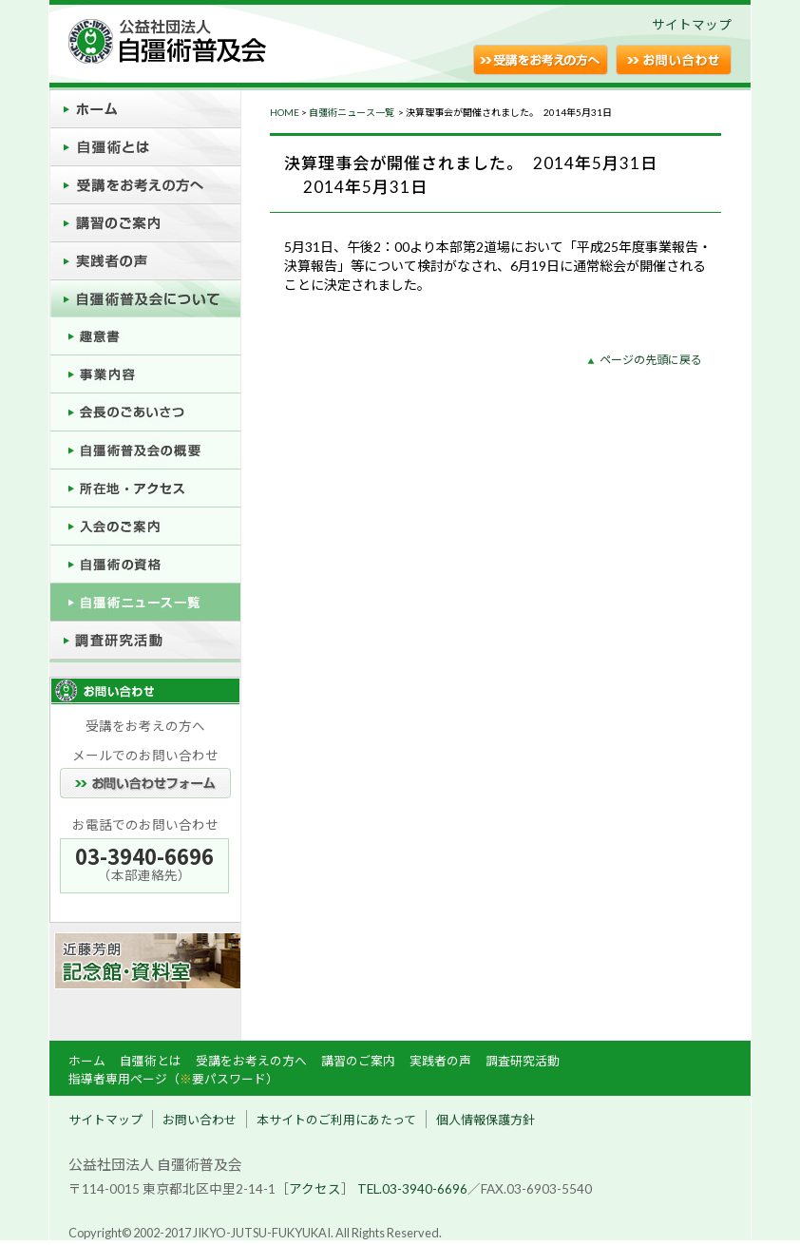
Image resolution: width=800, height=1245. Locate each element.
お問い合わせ (199, 1119)
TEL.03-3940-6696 (412, 1189)
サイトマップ (692, 24)
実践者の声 (440, 1060)
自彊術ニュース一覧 (352, 112)
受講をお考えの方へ (251, 1060)
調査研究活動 (523, 1060)
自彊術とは (150, 1060)
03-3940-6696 (144, 856)
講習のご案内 (358, 1060)
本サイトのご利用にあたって (336, 1119)
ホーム (86, 1060)
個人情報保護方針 (485, 1119)
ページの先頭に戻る (651, 360)
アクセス (315, 1189)
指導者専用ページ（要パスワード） (173, 1078)
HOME (284, 112)
